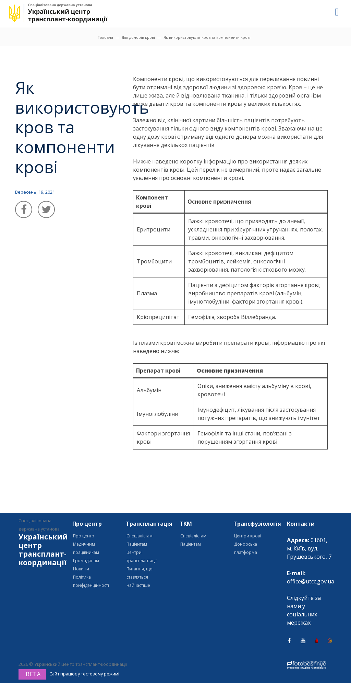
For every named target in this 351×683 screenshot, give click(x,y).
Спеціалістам (139, 536)
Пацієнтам (136, 544)
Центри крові (247, 536)
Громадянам (86, 561)
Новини (81, 569)
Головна (105, 37)
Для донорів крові (138, 37)
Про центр (83, 536)
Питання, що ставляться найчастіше (139, 577)
